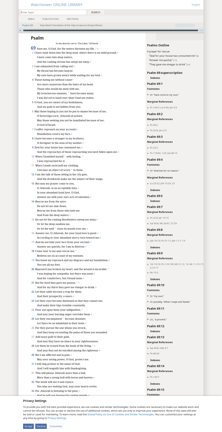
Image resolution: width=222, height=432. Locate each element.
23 (33, 296)
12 (33, 170)
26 (33, 323)
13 (33, 179)
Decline (41, 426)
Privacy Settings (57, 418)
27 (33, 332)
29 (33, 350)
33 (33, 386)
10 (33, 152)
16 (33, 228)
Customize (56, 426)
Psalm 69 (26, 25)
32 (33, 377)
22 (33, 287)
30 (33, 359)
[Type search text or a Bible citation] (52, 12)
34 (33, 395)
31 (33, 368)
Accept (28, 426)
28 (33, 341)
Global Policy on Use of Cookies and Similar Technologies (120, 414)
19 (33, 255)
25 (33, 314)
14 (33, 197)
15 (33, 215)
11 (33, 161)
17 (33, 237)
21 (33, 278)
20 (33, 264)
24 (33, 305)
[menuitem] (200, 12)
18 (33, 246)
